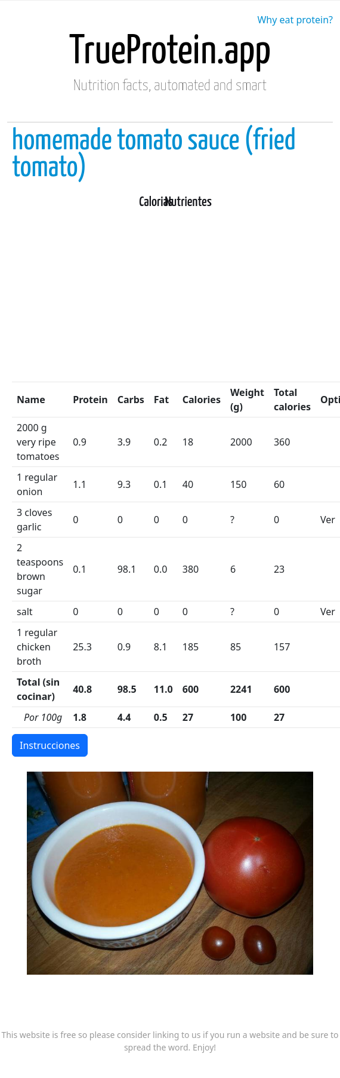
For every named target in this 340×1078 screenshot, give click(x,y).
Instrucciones (50, 745)
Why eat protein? (295, 19)
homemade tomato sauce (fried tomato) (154, 154)
